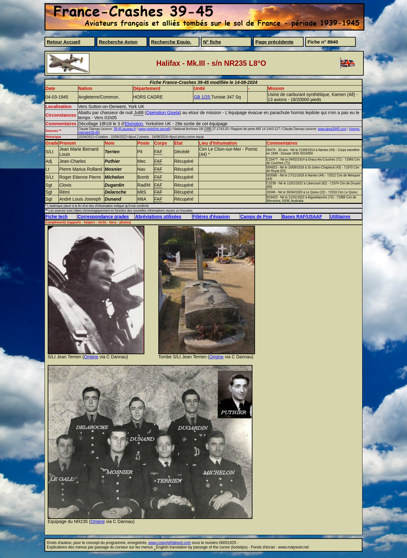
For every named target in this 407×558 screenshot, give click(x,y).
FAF (158, 151)
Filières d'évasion (211, 216)
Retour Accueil (63, 42)
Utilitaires (340, 216)
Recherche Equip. (171, 42)
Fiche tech (56, 216)
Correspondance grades (103, 216)
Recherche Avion (118, 42)
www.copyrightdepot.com (169, 543)
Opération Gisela (163, 112)
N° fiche (212, 42)
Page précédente (274, 42)
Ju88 (138, 112)
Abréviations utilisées (158, 216)
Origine (91, 356)
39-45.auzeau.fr (125, 129)
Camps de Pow (256, 216)
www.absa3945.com (332, 129)
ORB (207, 129)
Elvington (134, 123)
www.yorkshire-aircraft (154, 129)
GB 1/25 (202, 97)
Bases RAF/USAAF (302, 216)
